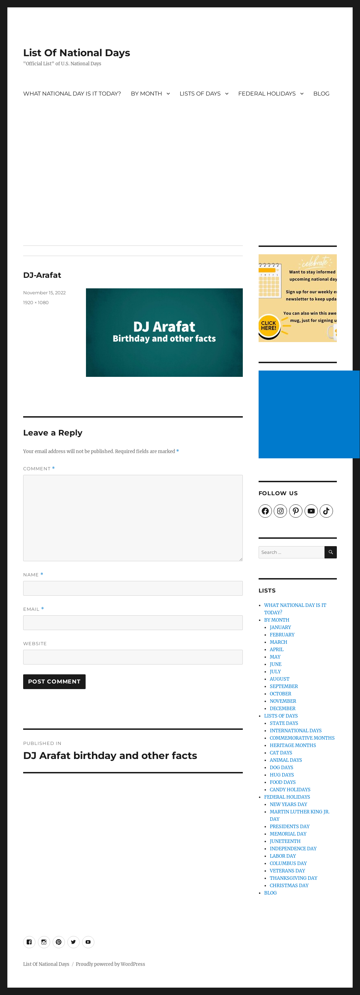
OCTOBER (280, 694)
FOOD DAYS (283, 782)
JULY (275, 672)
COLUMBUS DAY (288, 863)
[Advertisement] (181, 193)
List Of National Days (76, 53)
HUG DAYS (282, 775)
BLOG (321, 93)
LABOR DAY (283, 856)
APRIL (277, 650)
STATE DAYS (284, 723)
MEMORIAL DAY (288, 834)
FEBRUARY (282, 635)
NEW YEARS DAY (288, 804)
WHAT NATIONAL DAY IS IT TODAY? (72, 93)
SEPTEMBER (284, 686)
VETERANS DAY (287, 871)
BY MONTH (146, 93)
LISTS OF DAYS (200, 93)
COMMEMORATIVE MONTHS (302, 738)
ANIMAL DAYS (286, 760)
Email (33, 609)
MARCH (278, 642)
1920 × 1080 (36, 302)
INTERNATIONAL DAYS (296, 731)
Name (33, 575)
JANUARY (280, 627)
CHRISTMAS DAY (289, 886)
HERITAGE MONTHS (293, 745)
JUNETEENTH (285, 841)
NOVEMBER (283, 701)
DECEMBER (282, 709)
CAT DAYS (281, 753)
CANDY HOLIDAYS (290, 790)
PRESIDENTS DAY (289, 827)
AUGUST (279, 679)
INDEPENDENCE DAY (293, 849)
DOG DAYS (281, 768)
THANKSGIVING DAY (293, 878)
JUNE (275, 664)
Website (35, 643)
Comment (39, 469)
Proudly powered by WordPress (110, 964)
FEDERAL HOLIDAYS (267, 93)
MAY (275, 657)
